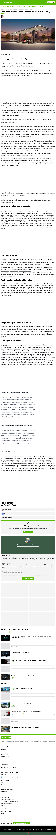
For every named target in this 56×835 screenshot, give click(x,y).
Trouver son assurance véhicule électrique (10, 801)
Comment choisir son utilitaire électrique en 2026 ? (21, 688)
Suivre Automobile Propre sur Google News (11, 777)
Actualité (13, 689)
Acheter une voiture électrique (7, 813)
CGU (52, 829)
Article (8, 631)
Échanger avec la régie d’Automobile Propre (21, 823)
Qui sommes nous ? (6, 751)
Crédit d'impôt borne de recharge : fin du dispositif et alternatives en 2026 (26, 727)
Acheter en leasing (5, 797)
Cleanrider (4, 782)
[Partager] (53, 833)
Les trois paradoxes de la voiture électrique (20, 652)
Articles (6, 9)
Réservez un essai (51, 2)
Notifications (24, 829)
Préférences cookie (17, 829)
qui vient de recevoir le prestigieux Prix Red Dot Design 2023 (22, 193)
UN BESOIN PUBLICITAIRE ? (7, 823)
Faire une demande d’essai (7, 799)
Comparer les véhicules (6, 803)
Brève (21, 631)
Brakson (48, 831)
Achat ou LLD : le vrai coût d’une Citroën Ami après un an (22, 703)
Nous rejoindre (5, 756)
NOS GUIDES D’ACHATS (6, 811)
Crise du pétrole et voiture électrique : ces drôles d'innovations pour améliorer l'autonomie (29, 660)
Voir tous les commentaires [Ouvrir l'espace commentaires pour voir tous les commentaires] (28, 578)
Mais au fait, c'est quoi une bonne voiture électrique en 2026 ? (23, 675)
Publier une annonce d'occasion (8, 805)
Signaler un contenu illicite (45, 829)
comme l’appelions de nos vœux (44, 456)
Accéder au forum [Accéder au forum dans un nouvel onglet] (28, 550)
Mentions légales (31, 829)
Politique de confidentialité (8, 829)
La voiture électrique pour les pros (8, 818)
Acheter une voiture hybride (7, 815)
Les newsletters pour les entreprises (9, 772)
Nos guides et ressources (7, 774)
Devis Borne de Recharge (7, 789)
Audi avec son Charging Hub (32, 158)
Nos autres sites (5, 780)
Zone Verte (3, 13)
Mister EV (4, 787)
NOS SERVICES (4, 794)
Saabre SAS (35, 831)
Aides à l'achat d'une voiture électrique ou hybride (20, 713)
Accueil (2, 9)
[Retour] (2, 833)
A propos (3, 749)
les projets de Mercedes (20, 160)
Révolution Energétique (6, 784)
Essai (11, 631)
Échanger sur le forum (6, 808)
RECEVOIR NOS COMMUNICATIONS (8, 767)
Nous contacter (5, 754)
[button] (28, 567)
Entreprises (3, 631)
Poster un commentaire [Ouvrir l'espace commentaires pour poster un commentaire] (28, 547)
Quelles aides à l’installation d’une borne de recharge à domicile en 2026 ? (26, 711)
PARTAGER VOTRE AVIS (6, 759)
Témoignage (16, 631)
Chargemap (4, 791)
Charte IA (37, 829)
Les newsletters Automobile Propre (9, 770)
